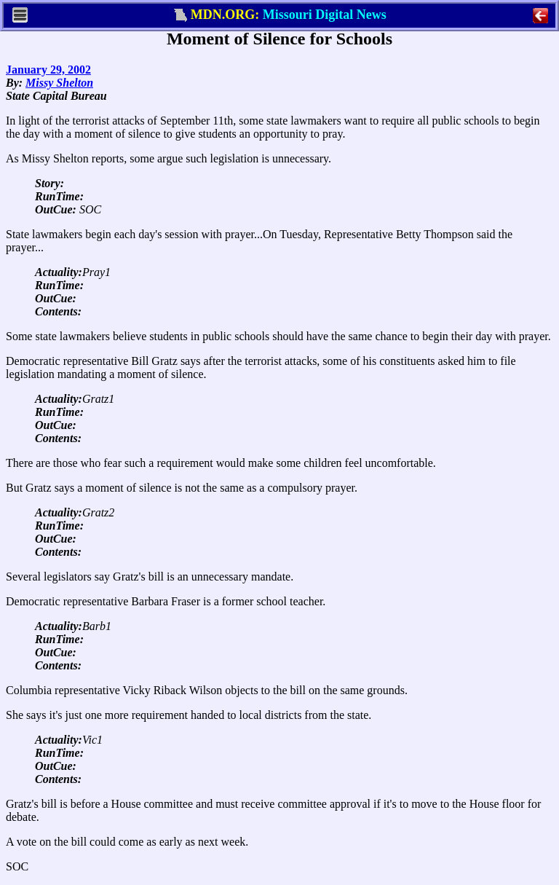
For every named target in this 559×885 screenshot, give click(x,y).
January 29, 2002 (48, 69)
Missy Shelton (59, 82)
